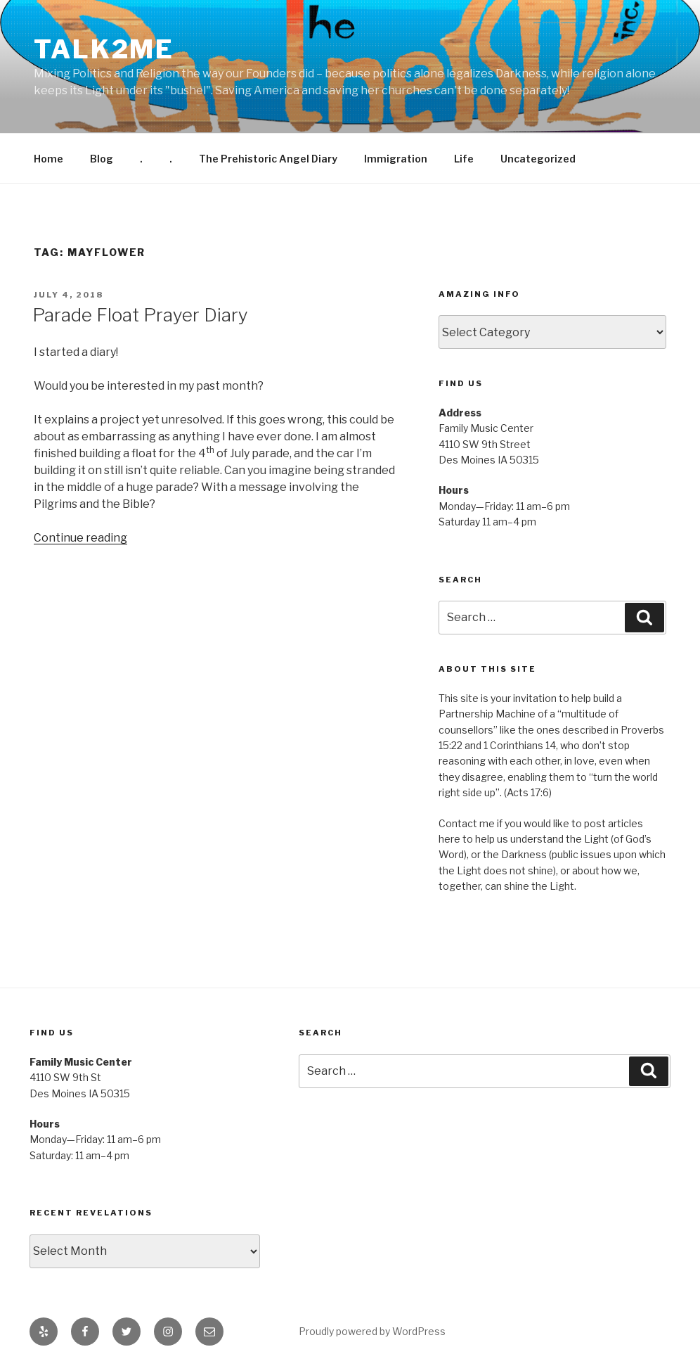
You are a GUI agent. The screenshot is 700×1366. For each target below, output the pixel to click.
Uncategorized (538, 159)
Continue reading (80, 537)
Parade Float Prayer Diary (140, 315)
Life (464, 159)
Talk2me (104, 49)
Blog (101, 159)
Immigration (395, 159)
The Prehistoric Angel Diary (268, 159)
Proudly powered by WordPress (372, 1331)
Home (48, 159)
